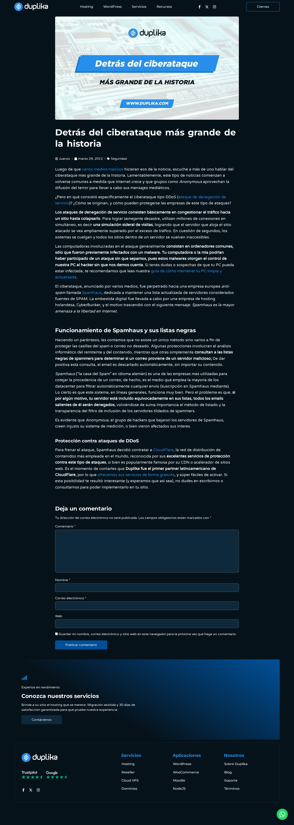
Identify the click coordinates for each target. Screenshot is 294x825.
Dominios (129, 788)
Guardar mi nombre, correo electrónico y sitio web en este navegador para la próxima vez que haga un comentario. (148, 634)
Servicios (139, 7)
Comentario (65, 526)
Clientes (263, 7)
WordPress (112, 7)
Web (58, 616)
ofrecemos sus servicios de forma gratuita (136, 474)
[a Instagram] (215, 7)
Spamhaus (92, 292)
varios (87, 169)
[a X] (207, 7)
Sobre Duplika (235, 764)
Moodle (179, 780)
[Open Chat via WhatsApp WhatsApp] (282, 814)
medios (100, 169)
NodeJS (179, 788)
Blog (228, 772)
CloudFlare (163, 449)
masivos (115, 169)
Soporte (230, 780)
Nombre (62, 580)
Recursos (164, 7)
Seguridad (119, 159)
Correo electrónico (70, 598)
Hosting (86, 7)
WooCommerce (186, 772)
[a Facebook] (200, 7)
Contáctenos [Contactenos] (42, 720)
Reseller (128, 772)
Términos (231, 788)
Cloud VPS (129, 780)
